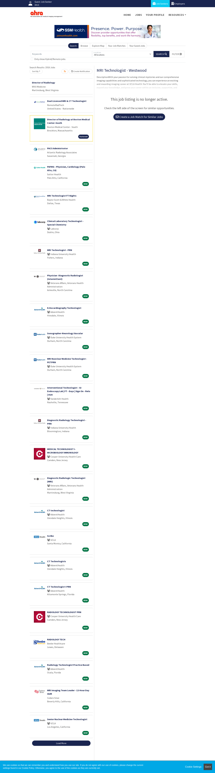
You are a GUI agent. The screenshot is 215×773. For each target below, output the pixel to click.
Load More (61, 743)
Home (127, 15)
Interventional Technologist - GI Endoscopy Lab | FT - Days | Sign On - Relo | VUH (68, 391)
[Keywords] (61, 54)
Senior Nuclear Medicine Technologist (67, 719)
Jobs (138, 15)
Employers (178, 3)
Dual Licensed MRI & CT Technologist (66, 101)
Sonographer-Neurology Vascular (65, 333)
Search (73, 45)
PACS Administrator (57, 148)
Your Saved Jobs (137, 45)
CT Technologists (56, 561)
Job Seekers (160, 3)
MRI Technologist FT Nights (61, 195)
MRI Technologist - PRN (59, 250)
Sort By (35, 71)
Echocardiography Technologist (64, 307)
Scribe (50, 535)
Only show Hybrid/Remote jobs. (50, 59)
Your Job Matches (117, 45)
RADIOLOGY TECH (56, 639)
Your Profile (155, 15)
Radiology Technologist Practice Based (68, 664)
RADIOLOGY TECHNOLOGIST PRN (64, 612)
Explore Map (98, 45)
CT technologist (56, 510)
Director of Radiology (43, 82)
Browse (84, 45)
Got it (208, 767)
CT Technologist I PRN (59, 586)
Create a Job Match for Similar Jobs (139, 117)
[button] (176, 54)
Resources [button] (176, 15)
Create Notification (80, 71)
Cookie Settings (193, 767)
